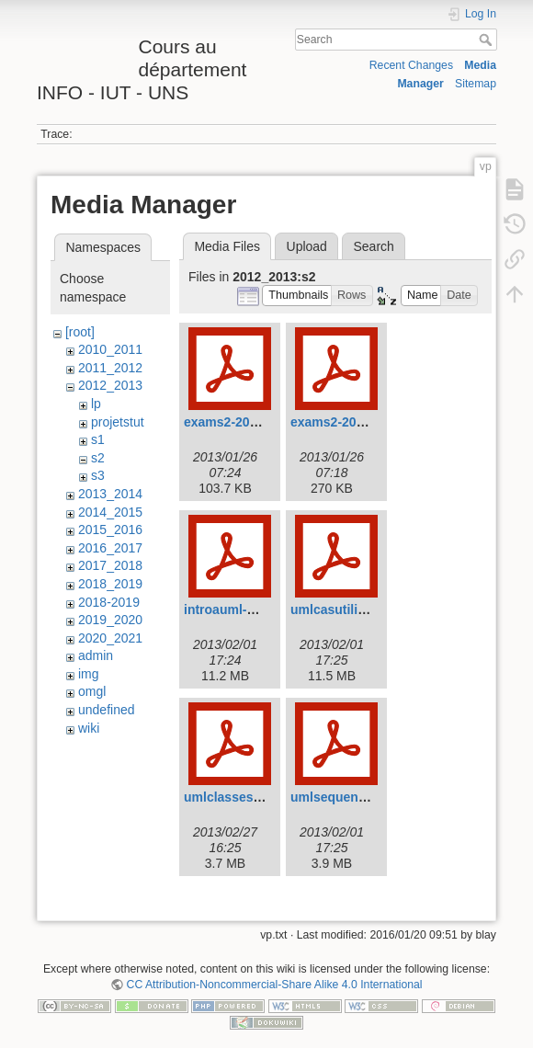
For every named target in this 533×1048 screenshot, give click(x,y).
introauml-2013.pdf (241, 609)
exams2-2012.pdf (342, 422)
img (88, 673)
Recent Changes (411, 65)
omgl (92, 691)
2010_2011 (110, 349)
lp (96, 403)
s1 (98, 439)
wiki (88, 728)
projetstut (117, 422)
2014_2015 (110, 512)
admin (95, 655)
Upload (307, 246)
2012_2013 (110, 385)
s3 (98, 475)
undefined (106, 709)
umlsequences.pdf (346, 797)
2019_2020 (110, 619)
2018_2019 (110, 583)
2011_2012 (110, 367)
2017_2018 (110, 565)
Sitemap (475, 83)
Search (487, 39)
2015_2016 (110, 529)
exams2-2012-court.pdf (254, 422)
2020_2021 (110, 638)
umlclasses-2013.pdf (247, 797)
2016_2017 (110, 548)
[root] (80, 332)
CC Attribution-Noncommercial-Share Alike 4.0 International (275, 984)
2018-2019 (109, 602)
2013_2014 (110, 493)
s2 (98, 457)
